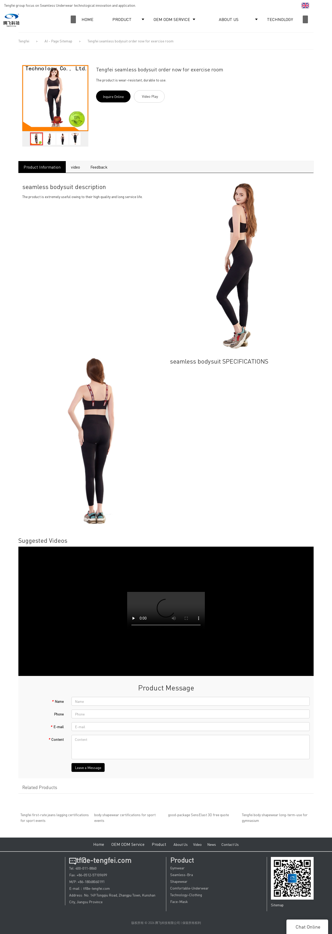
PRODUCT (122, 19)
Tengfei (23, 41)
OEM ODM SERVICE (172, 19)
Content (56, 739)
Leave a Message (88, 767)
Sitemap (277, 904)
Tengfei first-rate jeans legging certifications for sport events (54, 820)
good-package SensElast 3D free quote (198, 817)
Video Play (150, 96)
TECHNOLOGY (280, 19)
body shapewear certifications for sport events (125, 820)
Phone (59, 714)
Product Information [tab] (42, 167)
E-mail (57, 726)
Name (58, 701)
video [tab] (75, 167)
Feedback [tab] (98, 167)
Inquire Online (113, 96)
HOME (87, 19)
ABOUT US (229, 19)
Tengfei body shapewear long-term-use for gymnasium (275, 820)
